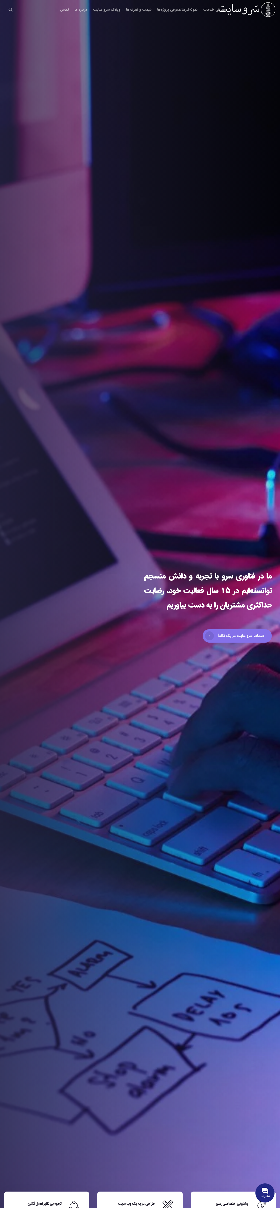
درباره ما (81, 10)
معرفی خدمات (214, 10)
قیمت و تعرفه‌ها (138, 10)
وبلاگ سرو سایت (106, 10)
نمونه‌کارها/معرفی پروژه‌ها (177, 10)
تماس (64, 10)
